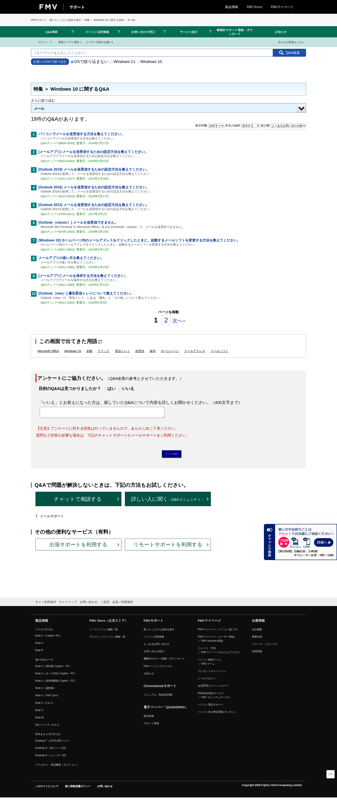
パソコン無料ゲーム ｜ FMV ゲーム (209, 663)
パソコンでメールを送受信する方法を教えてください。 (81, 134)
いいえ (128, 388)
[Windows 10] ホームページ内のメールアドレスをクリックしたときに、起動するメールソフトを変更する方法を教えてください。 (139, 240)
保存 (153, 351)
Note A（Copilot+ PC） (48, 637)
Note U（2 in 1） (45, 705)
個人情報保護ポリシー (78, 788)
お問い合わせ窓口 (143, 32)
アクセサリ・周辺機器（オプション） (57, 766)
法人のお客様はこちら (288, 42)
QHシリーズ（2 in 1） (48, 727)
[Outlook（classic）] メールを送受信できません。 (78, 222)
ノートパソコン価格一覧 (103, 631)
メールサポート (52, 518)
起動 (89, 351)
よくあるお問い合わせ (156, 646)
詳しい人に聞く (167, 501)
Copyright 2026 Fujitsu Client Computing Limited (272, 787)
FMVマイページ (282, 7)
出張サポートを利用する (78, 547)
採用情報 (257, 653)
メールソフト (219, 351)
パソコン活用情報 (97, 32)
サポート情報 (151, 725)
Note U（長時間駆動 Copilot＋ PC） (56, 682)
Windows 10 (149, 61)
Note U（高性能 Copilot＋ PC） (53, 668)
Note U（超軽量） (45, 690)
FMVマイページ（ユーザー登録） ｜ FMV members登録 (217, 640)
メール (39, 108)
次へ (178, 321)
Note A (39, 645)
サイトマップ (68, 604)
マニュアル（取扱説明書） (159, 696)
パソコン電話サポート (211, 706)
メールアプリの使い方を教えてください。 (71, 258)
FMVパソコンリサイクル (158, 668)
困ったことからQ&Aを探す (65, 19)
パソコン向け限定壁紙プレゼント (217, 714)
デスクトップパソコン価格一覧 (107, 638)
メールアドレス (194, 351)
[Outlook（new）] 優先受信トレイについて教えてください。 (86, 293)
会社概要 (257, 631)
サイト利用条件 (45, 604)
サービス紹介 (189, 32)
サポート (77, 7)
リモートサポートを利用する (167, 547)
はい (111, 388)
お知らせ (281, 32)
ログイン (41, 42)
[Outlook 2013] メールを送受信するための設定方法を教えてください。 (93, 205)
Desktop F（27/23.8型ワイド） (53, 742)
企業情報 (258, 622)
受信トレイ (122, 351)
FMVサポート (39, 19)
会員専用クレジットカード (213, 688)
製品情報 (231, 7)
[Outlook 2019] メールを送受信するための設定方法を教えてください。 (93, 169)
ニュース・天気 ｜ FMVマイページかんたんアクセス (219, 652)
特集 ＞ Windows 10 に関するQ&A (104, 19)
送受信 (139, 351)
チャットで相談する (78, 501)
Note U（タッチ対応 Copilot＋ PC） (56, 675)
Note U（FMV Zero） (47, 697)
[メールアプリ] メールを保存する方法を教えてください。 (83, 276)
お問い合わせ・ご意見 (95, 604)
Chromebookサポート (160, 688)
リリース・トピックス (265, 646)
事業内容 (257, 638)
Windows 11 (122, 61)
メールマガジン (207, 680)
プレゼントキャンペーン (212, 673)
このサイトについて (46, 788)
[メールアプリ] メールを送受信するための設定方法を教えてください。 (93, 152)
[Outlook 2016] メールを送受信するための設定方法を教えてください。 (93, 187)
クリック (104, 351)
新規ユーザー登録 (66, 42)
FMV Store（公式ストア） (108, 622)
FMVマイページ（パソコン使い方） (218, 631)
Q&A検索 (51, 32)
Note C (39, 712)
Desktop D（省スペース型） (51, 750)
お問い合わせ (105, 788)
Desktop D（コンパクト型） (51, 757)
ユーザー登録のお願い (97, 42)
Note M (39, 719)
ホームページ (170, 351)
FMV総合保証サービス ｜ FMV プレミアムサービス (214, 697)
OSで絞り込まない (90, 61)
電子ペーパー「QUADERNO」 (166, 709)
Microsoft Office (48, 351)
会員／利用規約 (122, 604)
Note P (39, 652)
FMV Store (254, 7)
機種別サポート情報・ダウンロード (235, 32)
